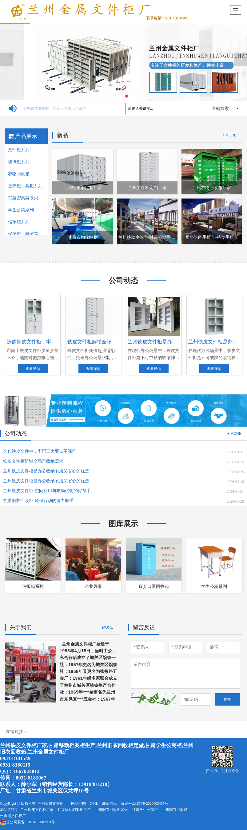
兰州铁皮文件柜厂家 (37, 810)
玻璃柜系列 (19, 162)
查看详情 (33, 368)
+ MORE (229, 135)
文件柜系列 (19, 150)
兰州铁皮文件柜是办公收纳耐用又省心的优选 (46, 471)
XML (94, 803)
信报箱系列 (19, 222)
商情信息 (109, 803)
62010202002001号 (27, 822)
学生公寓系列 (21, 210)
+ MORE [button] (234, 433)
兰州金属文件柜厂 (79, 644)
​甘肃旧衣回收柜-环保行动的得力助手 (43, 500)
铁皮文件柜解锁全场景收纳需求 (38, 461)
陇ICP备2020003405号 (150, 803)
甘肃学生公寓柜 (145, 810)
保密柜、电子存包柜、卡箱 (26, 234)
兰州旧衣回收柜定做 (111, 810)
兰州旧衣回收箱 (175, 810)
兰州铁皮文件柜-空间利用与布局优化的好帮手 (47, 490)
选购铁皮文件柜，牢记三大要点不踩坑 (58, 108)
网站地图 (78, 803)
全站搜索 (220, 108)
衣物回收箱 (19, 174)
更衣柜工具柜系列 (25, 186)
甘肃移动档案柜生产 (74, 810)
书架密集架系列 (23, 198)
